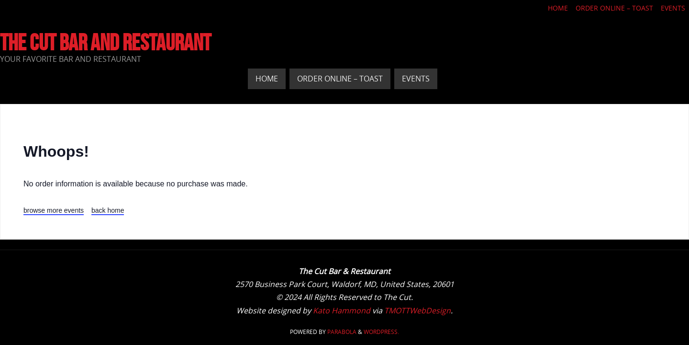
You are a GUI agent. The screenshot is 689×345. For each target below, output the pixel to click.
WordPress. (381, 332)
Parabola (341, 332)
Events (673, 7)
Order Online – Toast (614, 7)
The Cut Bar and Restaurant (105, 42)
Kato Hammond (341, 310)
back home (107, 210)
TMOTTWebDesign (417, 310)
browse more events (53, 210)
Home (558, 7)
